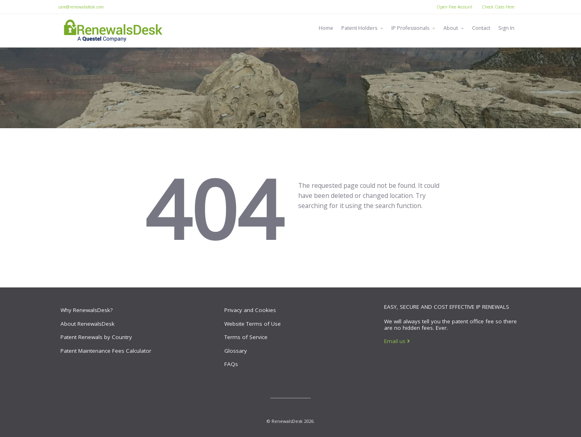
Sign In (506, 28)
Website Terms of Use (252, 323)
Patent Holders (359, 28)
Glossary (235, 350)
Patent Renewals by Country (96, 337)
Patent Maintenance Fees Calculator (106, 350)
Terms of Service (246, 337)
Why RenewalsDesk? (87, 310)
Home (326, 28)
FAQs (231, 364)
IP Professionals (410, 28)
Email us (397, 341)
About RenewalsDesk (88, 323)
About (450, 28)
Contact (481, 28)
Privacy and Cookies (250, 310)
